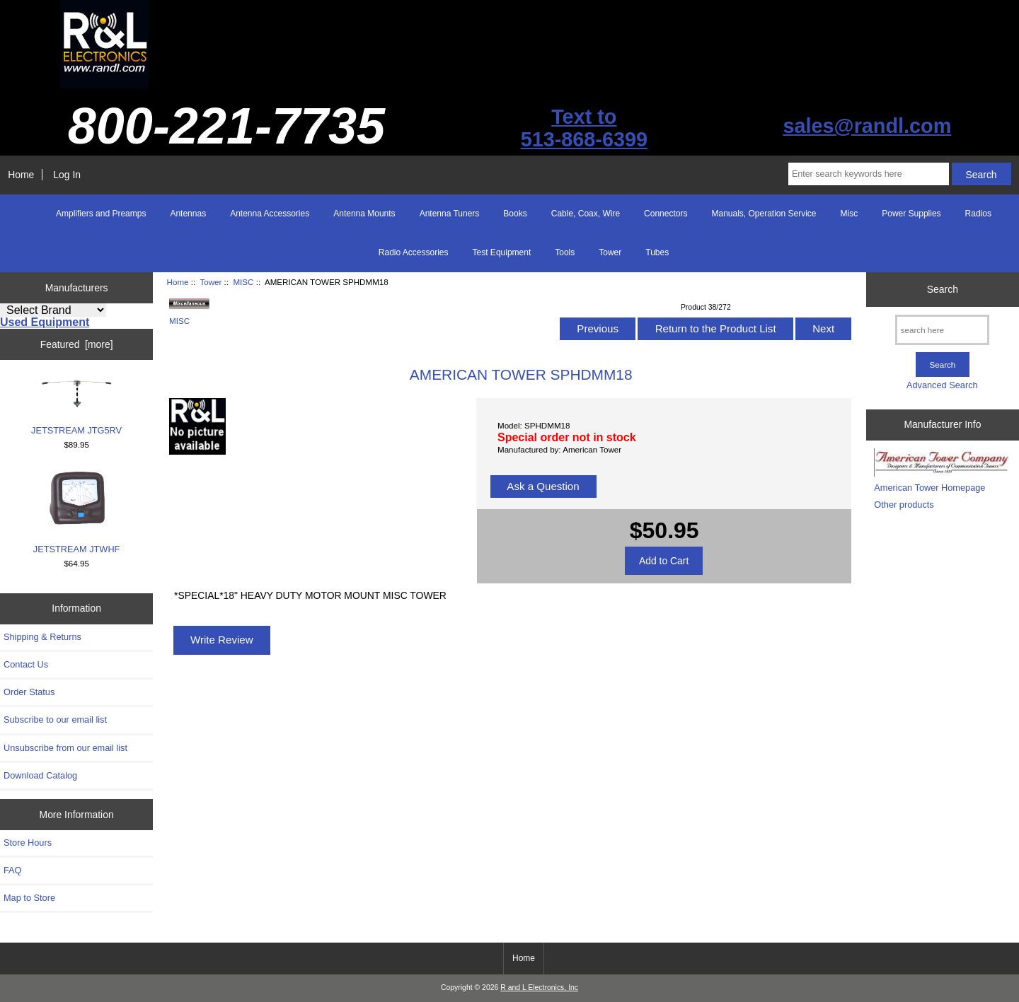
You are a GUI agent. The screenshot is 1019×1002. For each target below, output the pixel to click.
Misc (849, 214)
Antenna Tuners (450, 214)
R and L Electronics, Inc (539, 987)
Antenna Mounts (364, 214)
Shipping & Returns (42, 636)
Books (514, 214)
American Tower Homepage (929, 487)
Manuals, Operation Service (763, 214)
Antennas (188, 214)
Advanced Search (942, 385)
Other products (903, 504)
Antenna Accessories (269, 214)
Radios (978, 214)
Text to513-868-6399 (584, 128)
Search (942, 289)
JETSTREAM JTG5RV (76, 407)
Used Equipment (44, 322)
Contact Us (26, 664)
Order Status (29, 692)
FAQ (13, 870)
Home (21, 174)
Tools (565, 252)
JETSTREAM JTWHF (76, 512)
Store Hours (28, 842)
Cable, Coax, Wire (585, 214)
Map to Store (29, 897)
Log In (67, 174)
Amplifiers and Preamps (101, 214)
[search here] (942, 330)
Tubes (657, 252)
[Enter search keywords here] (868, 174)
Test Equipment (502, 252)
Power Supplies (911, 214)
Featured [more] (76, 344)
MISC (243, 281)
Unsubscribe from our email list (65, 747)
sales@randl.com (867, 126)
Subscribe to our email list (55, 719)
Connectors (665, 214)
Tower (210, 281)
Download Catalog (40, 775)
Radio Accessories (414, 252)
